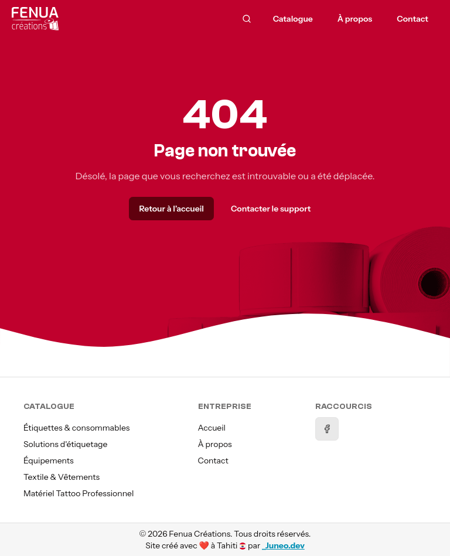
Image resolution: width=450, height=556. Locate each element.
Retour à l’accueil (171, 208)
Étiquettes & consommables (76, 427)
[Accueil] (67, 18)
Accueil (212, 427)
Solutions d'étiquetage (65, 444)
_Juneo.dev (283, 545)
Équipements (48, 460)
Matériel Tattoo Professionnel (78, 493)
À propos (215, 444)
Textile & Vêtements (61, 477)
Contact (213, 460)
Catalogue (293, 18)
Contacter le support (271, 208)
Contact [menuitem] (412, 18)
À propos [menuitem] (355, 18)
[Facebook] (327, 429)
